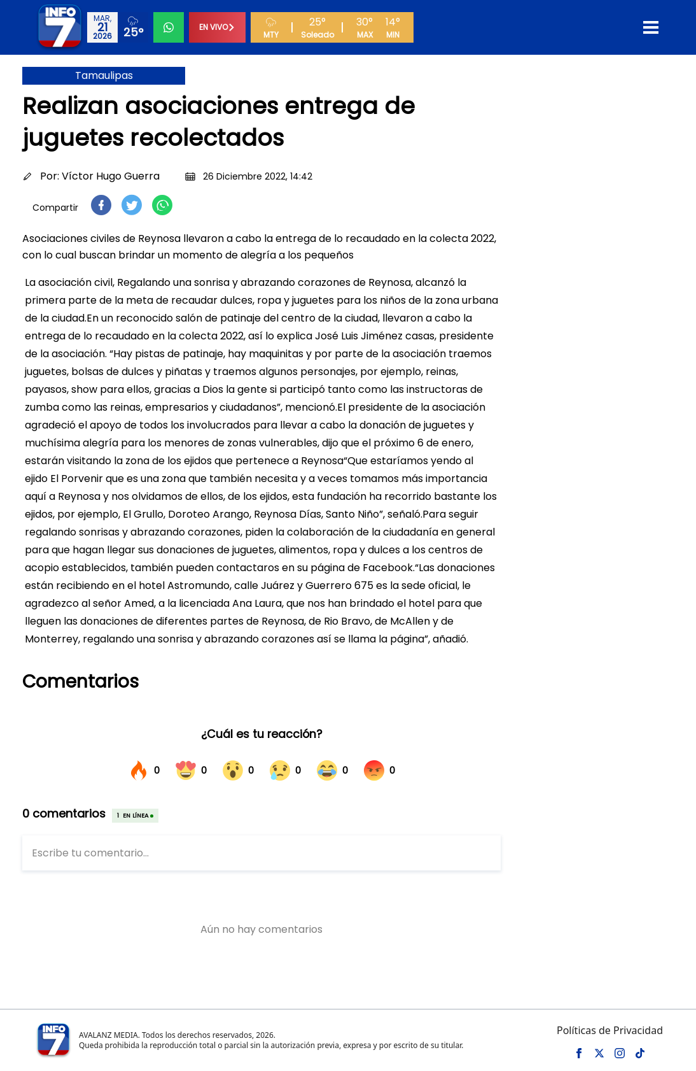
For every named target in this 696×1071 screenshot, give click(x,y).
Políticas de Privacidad (610, 1030)
